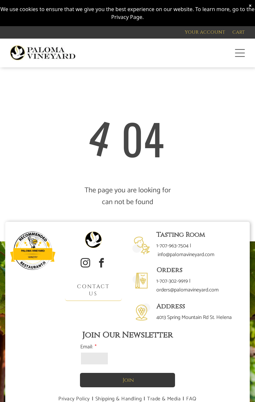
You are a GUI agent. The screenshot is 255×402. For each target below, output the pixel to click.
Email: (86, 347)
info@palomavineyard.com (186, 254)
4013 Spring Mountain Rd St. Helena (194, 317)
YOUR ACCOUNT (205, 32)
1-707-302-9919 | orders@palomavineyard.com (187, 285)
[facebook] (101, 264)
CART (238, 32)
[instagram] (85, 264)
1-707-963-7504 (172, 245)
